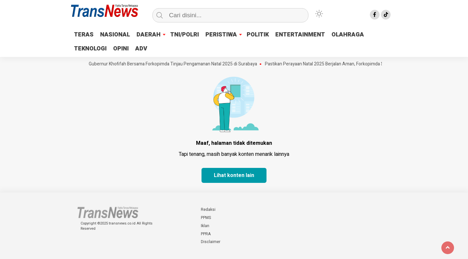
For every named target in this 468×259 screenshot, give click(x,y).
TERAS (84, 34)
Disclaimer (210, 242)
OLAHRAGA (348, 34)
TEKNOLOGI (90, 48)
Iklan (205, 226)
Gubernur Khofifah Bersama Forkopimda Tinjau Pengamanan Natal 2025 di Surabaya (174, 64)
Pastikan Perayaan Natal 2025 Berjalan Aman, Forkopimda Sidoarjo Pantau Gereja (347, 64)
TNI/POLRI (184, 34)
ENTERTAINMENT (300, 34)
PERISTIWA (221, 34)
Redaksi (208, 209)
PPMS (206, 218)
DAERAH (148, 34)
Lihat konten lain (234, 175)
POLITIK (258, 34)
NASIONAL (115, 34)
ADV (141, 48)
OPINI (121, 48)
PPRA (206, 234)
